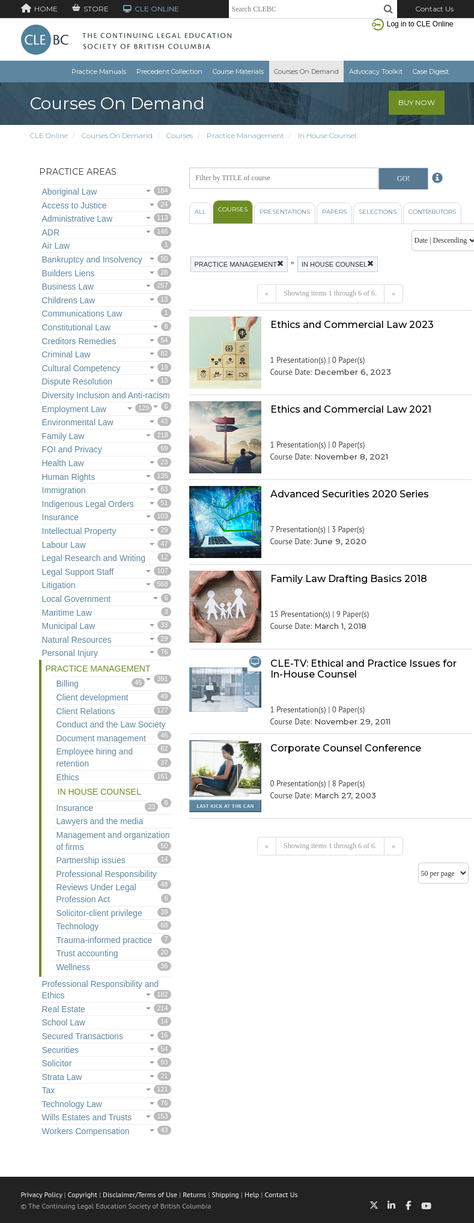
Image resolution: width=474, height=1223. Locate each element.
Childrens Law (69, 300)
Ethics (67, 777)
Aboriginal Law (69, 191)
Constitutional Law (76, 327)
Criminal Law (66, 354)
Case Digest (431, 71)
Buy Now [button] (416, 102)
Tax (48, 1090)
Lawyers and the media (100, 821)
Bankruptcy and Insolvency (92, 259)
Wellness (73, 967)
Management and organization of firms (113, 841)
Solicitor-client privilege (99, 913)
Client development (92, 697)
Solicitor (57, 1063)
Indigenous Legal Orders (88, 504)
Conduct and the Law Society (111, 724)
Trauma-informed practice (104, 940)
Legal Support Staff (78, 572)
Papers (334, 212)
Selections (378, 212)
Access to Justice (74, 205)
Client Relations (85, 711)
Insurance (60, 517)
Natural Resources (77, 640)
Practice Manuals (98, 71)
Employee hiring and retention (94, 757)
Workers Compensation (86, 1131)
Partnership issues (91, 860)
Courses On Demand (306, 71)
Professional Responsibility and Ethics (100, 990)
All (200, 212)
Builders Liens (68, 273)
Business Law (68, 286)
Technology (77, 926)
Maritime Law (67, 613)
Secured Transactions (82, 1036)
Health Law (63, 463)
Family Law (63, 436)
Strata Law (62, 1077)
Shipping (225, 1194)
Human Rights (69, 477)
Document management (101, 738)
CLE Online (49, 135)
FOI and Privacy (72, 449)
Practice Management (245, 135)
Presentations (285, 212)
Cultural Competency (81, 368)
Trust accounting (87, 953)
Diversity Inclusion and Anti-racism (106, 395)
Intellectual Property (79, 531)
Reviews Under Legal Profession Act (96, 893)
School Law (63, 1022)
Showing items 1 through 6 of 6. (330, 293)
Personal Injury (70, 653)
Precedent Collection (169, 71)
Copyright (82, 1194)
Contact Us (434, 8)
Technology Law (72, 1104)
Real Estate (63, 1009)
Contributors (432, 212)
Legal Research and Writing (94, 558)
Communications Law (82, 313)
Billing (67, 683)
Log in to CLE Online (420, 24)
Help (252, 1194)
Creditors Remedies (79, 341)
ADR (51, 232)
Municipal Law (69, 626)
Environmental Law (78, 422)
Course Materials (238, 71)
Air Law (56, 245)
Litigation (59, 585)
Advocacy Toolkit (376, 71)
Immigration (64, 490)
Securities (60, 1050)
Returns (194, 1194)
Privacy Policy (41, 1194)
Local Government (76, 599)
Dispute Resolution (77, 381)
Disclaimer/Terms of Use (140, 1194)
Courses (179, 135)
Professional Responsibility (106, 874)
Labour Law (64, 545)
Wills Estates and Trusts (87, 1117)
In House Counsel (327, 135)
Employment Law (74, 409)
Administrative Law (77, 218)
